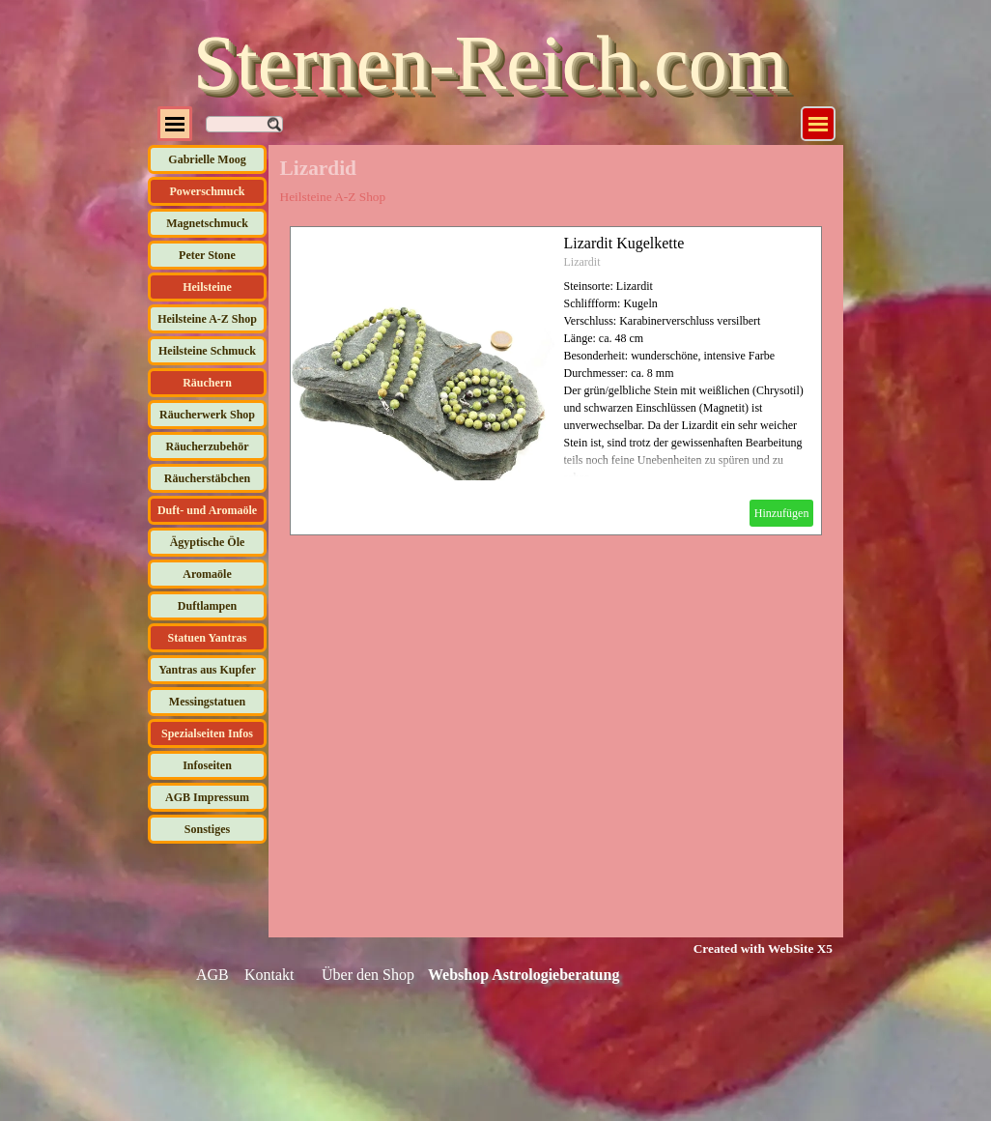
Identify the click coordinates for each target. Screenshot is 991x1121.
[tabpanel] (751, 948)
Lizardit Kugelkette (624, 243)
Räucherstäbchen (207, 478)
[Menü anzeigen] (818, 123)
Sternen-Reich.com (490, 62)
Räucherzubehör (207, 446)
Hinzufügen (781, 513)
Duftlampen (207, 606)
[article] (556, 380)
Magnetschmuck (207, 223)
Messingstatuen (207, 701)
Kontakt (269, 974)
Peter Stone (207, 255)
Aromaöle (207, 574)
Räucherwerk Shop (207, 414)
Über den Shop (368, 974)
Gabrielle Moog (206, 159)
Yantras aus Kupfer (207, 669)
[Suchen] (244, 124)
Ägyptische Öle (207, 542)
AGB (212, 974)
